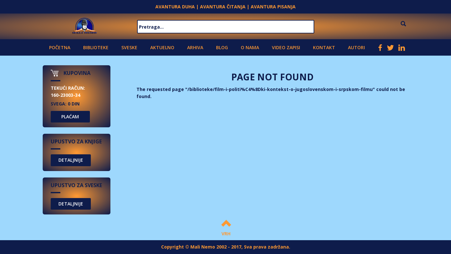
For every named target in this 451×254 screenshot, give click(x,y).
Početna (59, 47)
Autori (356, 47)
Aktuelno (162, 47)
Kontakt (324, 47)
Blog (222, 47)
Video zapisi (286, 47)
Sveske (129, 47)
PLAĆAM (70, 116)
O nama (250, 47)
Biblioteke (95, 47)
